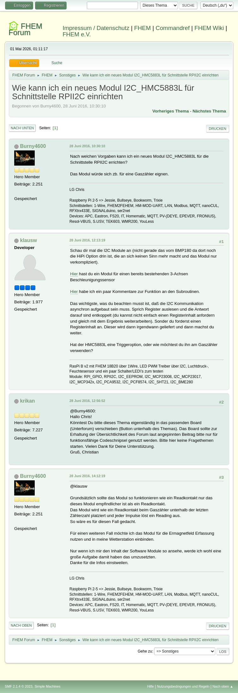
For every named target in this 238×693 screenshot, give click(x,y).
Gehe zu (145, 651)
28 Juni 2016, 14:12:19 (87, 476)
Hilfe (150, 686)
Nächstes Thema (209, 111)
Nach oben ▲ (222, 686)
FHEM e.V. (76, 34)
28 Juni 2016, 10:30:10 (87, 146)
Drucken (217, 129)
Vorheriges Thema (170, 111)
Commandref (173, 28)
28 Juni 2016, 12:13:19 (87, 240)
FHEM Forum (25, 29)
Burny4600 (33, 146)
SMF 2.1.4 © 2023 (19, 686)
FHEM (142, 28)
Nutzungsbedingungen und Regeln (183, 686)
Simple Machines (47, 686)
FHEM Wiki (209, 28)
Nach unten (22, 128)
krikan (27, 401)
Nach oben (21, 625)
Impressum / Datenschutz (95, 28)
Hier (74, 273)
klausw (28, 240)
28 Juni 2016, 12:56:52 (87, 401)
